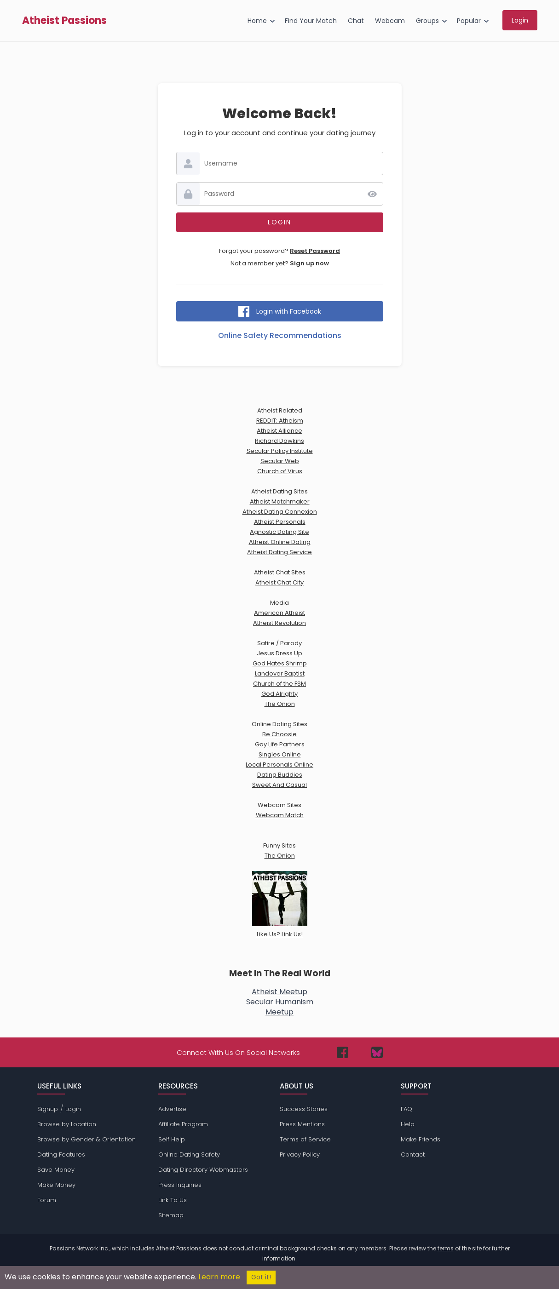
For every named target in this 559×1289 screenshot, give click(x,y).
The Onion (280, 703)
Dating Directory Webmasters (203, 1169)
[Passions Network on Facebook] (342, 1052)
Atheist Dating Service (279, 552)
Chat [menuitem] (356, 20)
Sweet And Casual (279, 784)
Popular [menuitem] (469, 20)
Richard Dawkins (279, 440)
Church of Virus (279, 471)
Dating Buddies (279, 774)
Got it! (261, 1277)
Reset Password (315, 250)
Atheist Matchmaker (280, 501)
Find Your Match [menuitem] (311, 20)
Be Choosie (279, 734)
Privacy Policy (300, 1154)
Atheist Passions (64, 20)
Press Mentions (302, 1124)
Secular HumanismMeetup (279, 1007)
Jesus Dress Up (279, 653)
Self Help (171, 1139)
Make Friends (420, 1139)
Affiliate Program (183, 1124)
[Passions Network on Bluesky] (377, 1052)
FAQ (406, 1109)
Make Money (56, 1184)
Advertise (172, 1109)
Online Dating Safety (189, 1154)
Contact (413, 1154)
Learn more (219, 1277)
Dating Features (61, 1154)
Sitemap (171, 1215)
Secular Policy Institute (280, 451)
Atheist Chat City (279, 582)
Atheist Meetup (279, 991)
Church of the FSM (279, 683)
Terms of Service (305, 1139)
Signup (47, 1109)
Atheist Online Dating (280, 542)
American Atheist (279, 612)
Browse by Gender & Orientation (86, 1139)
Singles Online (280, 754)
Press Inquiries (180, 1184)
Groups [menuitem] (427, 20)
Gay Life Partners (280, 744)
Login (73, 1109)
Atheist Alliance (279, 430)
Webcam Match (280, 815)
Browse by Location (66, 1124)
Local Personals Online (279, 764)
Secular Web (279, 461)
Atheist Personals (279, 521)
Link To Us (172, 1200)
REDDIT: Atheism (279, 420)
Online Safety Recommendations (279, 335)
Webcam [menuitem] (390, 20)
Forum (46, 1200)
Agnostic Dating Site (279, 531)
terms (446, 1248)
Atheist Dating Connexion (279, 511)
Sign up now (309, 263)
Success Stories (304, 1109)
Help (408, 1124)
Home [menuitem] (257, 20)
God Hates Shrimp (280, 663)
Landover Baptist (280, 673)
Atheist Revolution (279, 623)
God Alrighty (279, 693)
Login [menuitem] (520, 20)
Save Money (56, 1169)
